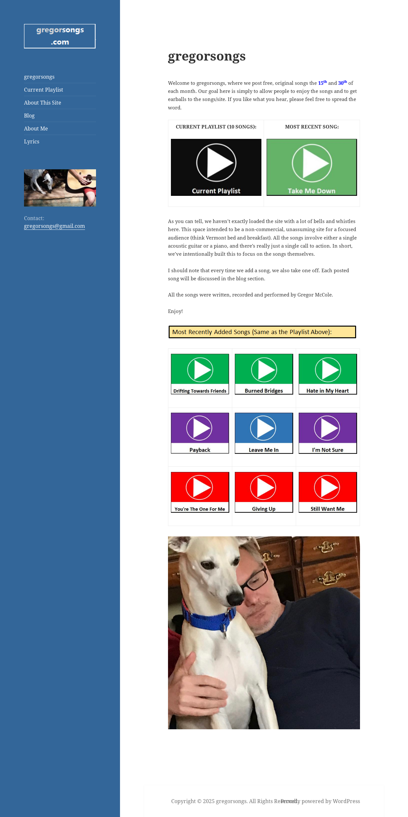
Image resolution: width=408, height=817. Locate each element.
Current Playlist (43, 89)
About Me (36, 128)
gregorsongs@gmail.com (54, 225)
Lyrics (31, 141)
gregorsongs (39, 76)
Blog (29, 115)
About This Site (42, 102)
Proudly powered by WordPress (320, 801)
